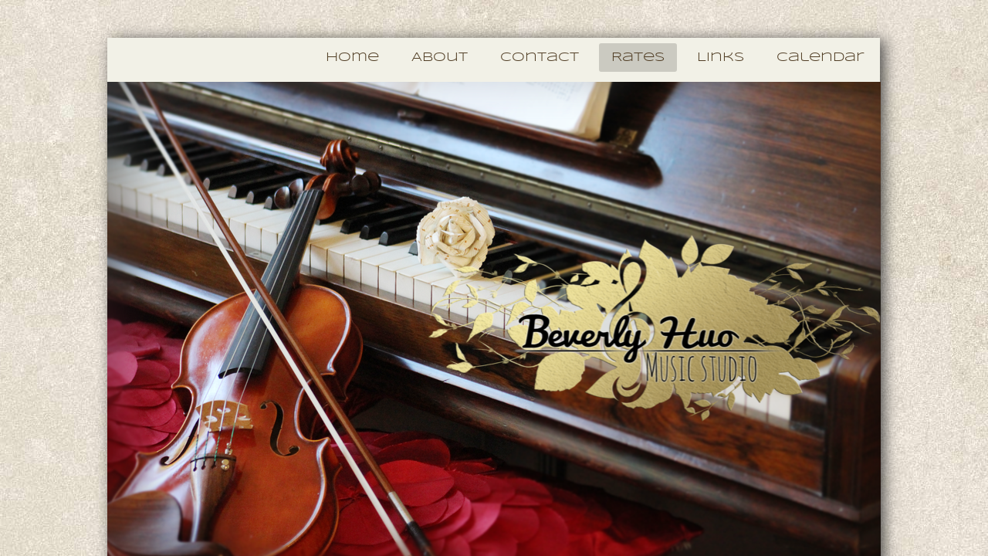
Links (720, 57)
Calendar (820, 57)
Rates (638, 57)
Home (352, 57)
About (439, 57)
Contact (539, 57)
